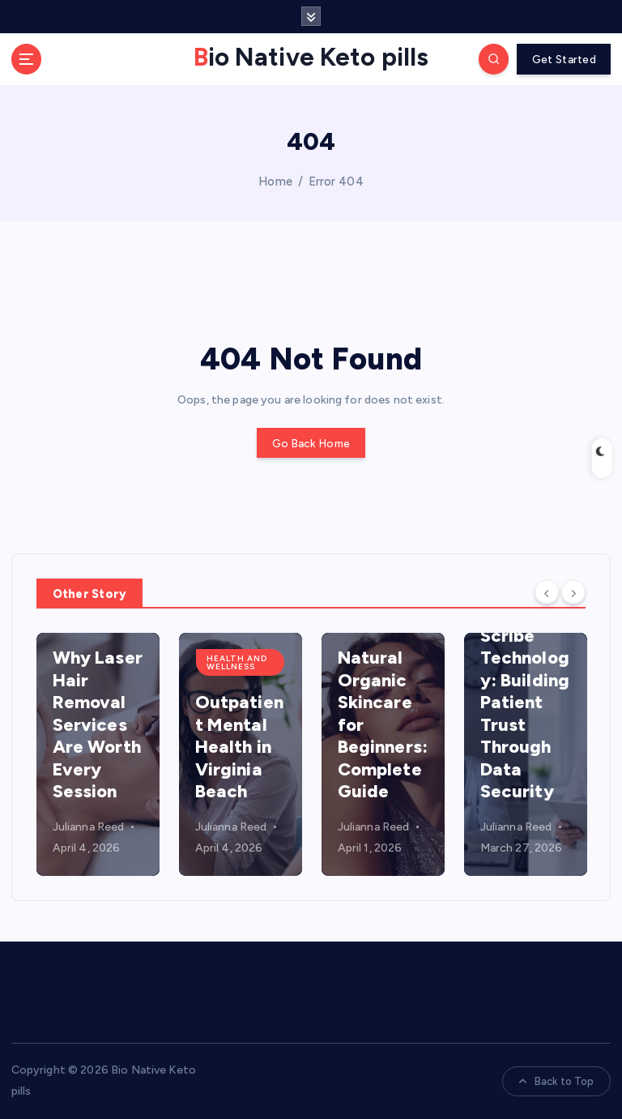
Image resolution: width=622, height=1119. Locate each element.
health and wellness (237, 662)
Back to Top (556, 1081)
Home (275, 181)
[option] (98, 754)
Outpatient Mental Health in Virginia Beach (239, 746)
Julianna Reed (89, 827)
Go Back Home (311, 443)
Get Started (564, 59)
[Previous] (547, 591)
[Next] (573, 591)
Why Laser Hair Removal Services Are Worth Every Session (98, 724)
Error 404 (336, 181)
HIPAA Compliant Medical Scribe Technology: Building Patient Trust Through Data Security (525, 679)
